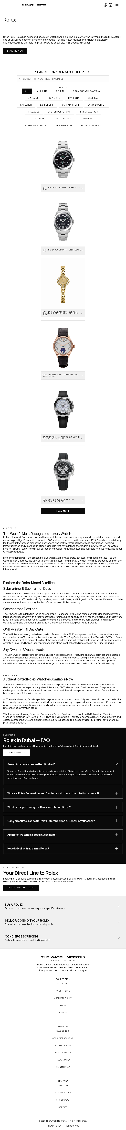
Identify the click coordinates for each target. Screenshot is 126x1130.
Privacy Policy (54, 1126)
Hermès (63, 1012)
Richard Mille (63, 984)
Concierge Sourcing (63, 1038)
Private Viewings (63, 1052)
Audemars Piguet (63, 998)
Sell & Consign (63, 1031)
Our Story (63, 1085)
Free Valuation (63, 1060)
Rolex (63, 1005)
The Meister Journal (63, 1093)
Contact (63, 1107)
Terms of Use (72, 1126)
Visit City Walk (63, 1100)
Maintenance (63, 1067)
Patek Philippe (63, 991)
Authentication (63, 1045)
